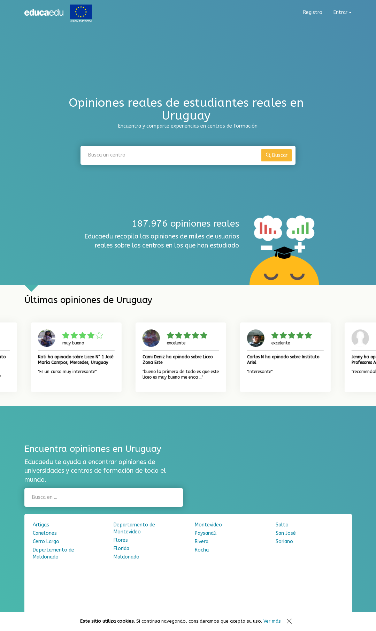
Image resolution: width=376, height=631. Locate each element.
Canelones (45, 533)
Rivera (201, 542)
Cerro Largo (46, 542)
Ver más (272, 621)
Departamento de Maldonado (53, 553)
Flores (121, 540)
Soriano (284, 542)
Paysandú (205, 533)
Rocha (202, 550)
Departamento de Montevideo (134, 528)
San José (286, 533)
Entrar (342, 12)
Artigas (41, 525)
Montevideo (208, 525)
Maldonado (126, 557)
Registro (312, 12)
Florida (121, 549)
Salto (282, 525)
